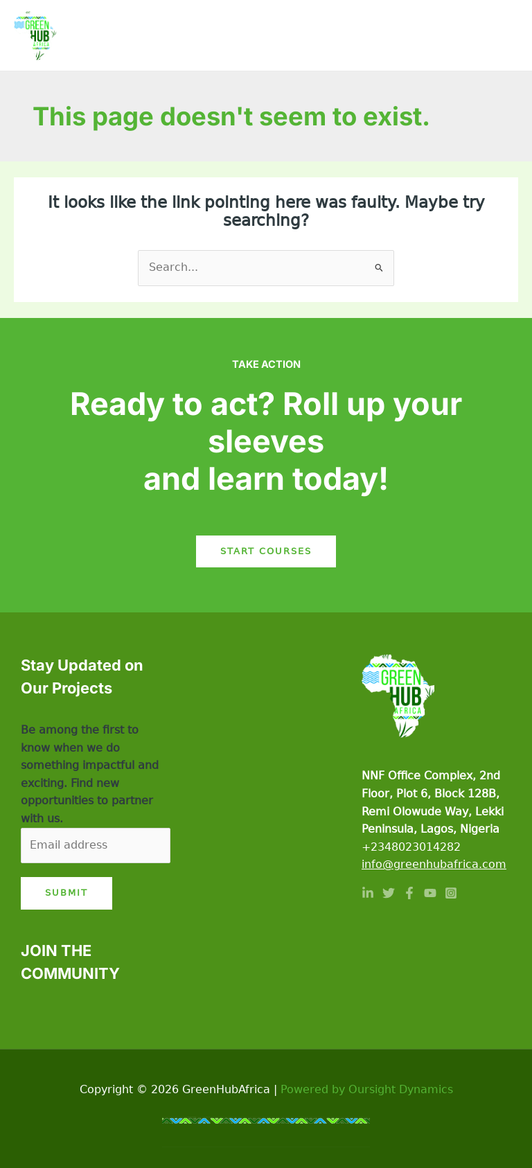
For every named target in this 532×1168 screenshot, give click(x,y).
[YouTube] (430, 893)
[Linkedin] (368, 893)
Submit (66, 892)
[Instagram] (451, 893)
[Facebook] (409, 893)
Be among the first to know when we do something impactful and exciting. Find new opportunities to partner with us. (90, 774)
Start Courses (266, 551)
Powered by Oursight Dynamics (367, 1089)
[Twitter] (388, 893)
